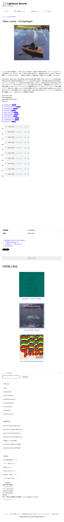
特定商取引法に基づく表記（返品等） (15, 240)
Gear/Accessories (8, 414)
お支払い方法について (9, 471)
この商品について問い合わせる (13, 244)
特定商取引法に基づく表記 (29, 514)
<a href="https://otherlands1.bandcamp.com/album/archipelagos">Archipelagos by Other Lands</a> (19, 201)
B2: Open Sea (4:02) (9, 116)
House (5, 388)
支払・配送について (18, 11)
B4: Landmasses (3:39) (10, 119)
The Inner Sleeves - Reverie (31, 330)
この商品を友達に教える (11, 242)
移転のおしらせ (7, 467)
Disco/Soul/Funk (7, 406)
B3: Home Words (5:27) (10, 118)
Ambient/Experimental (9, 399)
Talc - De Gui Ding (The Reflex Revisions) (31, 361)
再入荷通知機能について (10, 460)
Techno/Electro (7, 392)
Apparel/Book (7, 410)
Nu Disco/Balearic (11, 16)
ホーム (5, 11)
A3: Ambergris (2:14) (9, 108)
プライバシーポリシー (44, 514)
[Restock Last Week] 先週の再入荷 (12, 437)
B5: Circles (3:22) (9, 121)
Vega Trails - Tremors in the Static (31, 298)
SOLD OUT (32, 258)
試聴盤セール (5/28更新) (10, 440)
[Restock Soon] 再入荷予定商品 (12, 448)
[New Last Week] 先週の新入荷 (11, 433)
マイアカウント (7, 499)
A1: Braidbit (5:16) (9, 105)
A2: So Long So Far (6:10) (11, 106)
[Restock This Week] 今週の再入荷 (12, 429)
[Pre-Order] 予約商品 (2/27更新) (12, 444)
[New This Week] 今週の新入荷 (11, 426)
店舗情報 (5, 456)
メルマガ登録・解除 (8, 478)
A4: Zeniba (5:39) (9, 110)
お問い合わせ (33, 11)
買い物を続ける (9, 246)
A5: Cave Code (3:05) (10, 112)
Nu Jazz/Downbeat (8, 403)
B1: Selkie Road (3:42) (10, 114)
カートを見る (46, 11)
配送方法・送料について (10, 474)
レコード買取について (9, 463)
